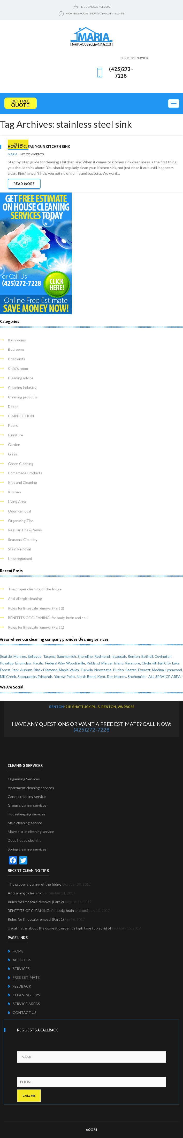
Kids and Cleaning (22, 482)
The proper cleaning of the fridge (35, 589)
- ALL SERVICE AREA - (164, 676)
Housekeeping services (26, 814)
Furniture (15, 435)
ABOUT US (19, 960)
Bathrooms (17, 340)
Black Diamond (45, 670)
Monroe (19, 656)
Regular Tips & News (25, 530)
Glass (12, 454)
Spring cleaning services (27, 849)
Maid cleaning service (25, 823)
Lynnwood (173, 670)
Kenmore (132, 663)
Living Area (17, 501)
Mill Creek (8, 676)
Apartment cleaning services (31, 788)
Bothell (147, 656)
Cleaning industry (22, 387)
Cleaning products (23, 397)
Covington (163, 656)
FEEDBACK (19, 986)
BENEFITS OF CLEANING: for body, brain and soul (48, 617)
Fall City (164, 663)
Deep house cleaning (25, 840)
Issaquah (118, 656)
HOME (16, 951)
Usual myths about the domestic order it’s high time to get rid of (59, 928)
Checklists (16, 359)
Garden (14, 444)
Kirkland (93, 663)
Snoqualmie (27, 676)
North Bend (86, 676)
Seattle (6, 656)
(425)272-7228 (92, 729)
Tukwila (86, 670)
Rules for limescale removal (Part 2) (36, 608)
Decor (13, 406)
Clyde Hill (149, 663)
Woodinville (75, 663)
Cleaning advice (20, 378)
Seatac (130, 670)
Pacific (38, 663)
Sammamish (66, 656)
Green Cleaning (20, 463)
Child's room (18, 368)
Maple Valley (69, 670)
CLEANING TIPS (24, 995)
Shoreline (85, 656)
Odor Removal (19, 511)
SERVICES (19, 968)
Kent (101, 676)
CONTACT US (22, 1012)
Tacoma (49, 656)
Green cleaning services (27, 805)
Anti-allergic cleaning (25, 598)
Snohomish (137, 676)
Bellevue (35, 656)
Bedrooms (16, 349)
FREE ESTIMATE (24, 977)
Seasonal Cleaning (22, 539)
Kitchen (14, 492)
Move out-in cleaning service (31, 831)
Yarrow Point (64, 676)
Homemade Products (25, 473)
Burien (118, 670)
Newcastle (103, 670)
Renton (134, 656)
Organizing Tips (21, 520)
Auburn (26, 670)
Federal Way (55, 663)
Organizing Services (24, 779)
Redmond (102, 656)
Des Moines (116, 676)
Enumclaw (23, 663)
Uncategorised (20, 558)
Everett (144, 670)
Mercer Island (112, 663)
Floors (13, 425)
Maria (12, 154)
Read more (24, 184)
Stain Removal (19, 549)
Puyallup (7, 663)
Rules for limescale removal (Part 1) (36, 627)
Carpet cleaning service (27, 796)
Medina (158, 670)
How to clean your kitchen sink (39, 146)
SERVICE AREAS (24, 1003)
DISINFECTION (21, 416)
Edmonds (45, 676)
